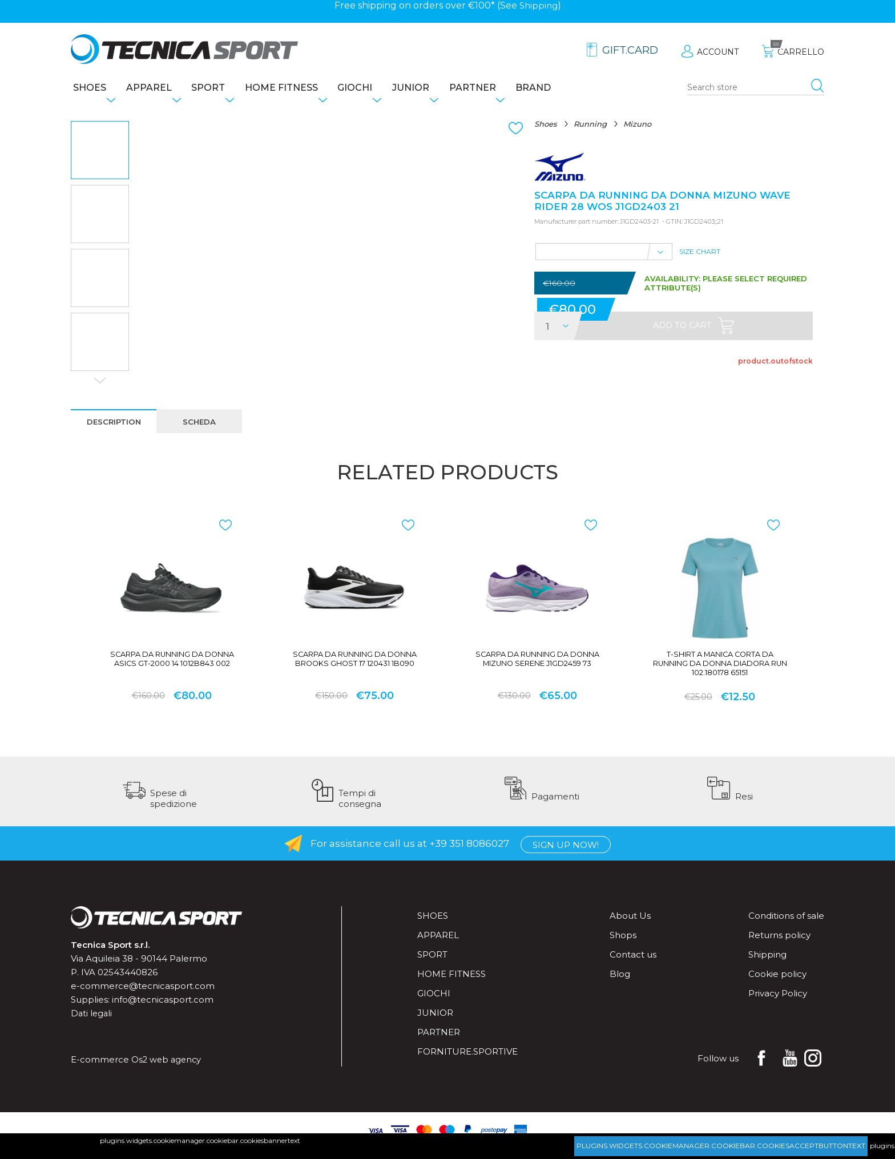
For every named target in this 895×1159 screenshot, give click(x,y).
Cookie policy (777, 983)
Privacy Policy (777, 1003)
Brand (572, 88)
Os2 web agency (167, 1069)
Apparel (152, 88)
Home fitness (296, 88)
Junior (438, 88)
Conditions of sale (786, 925)
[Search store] (755, 89)
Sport (218, 88)
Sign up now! (566, 853)
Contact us (633, 964)
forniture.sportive (467, 1061)
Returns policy (779, 944)
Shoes (87, 88)
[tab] (115, 424)
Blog (620, 983)
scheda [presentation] (201, 424)
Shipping (538, 5)
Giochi (376, 88)
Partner (505, 88)
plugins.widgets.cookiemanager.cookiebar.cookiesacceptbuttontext (720, 1145)
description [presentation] (114, 424)
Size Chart (699, 258)
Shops (623, 944)
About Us (630, 925)
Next (100, 383)
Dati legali (92, 1022)
